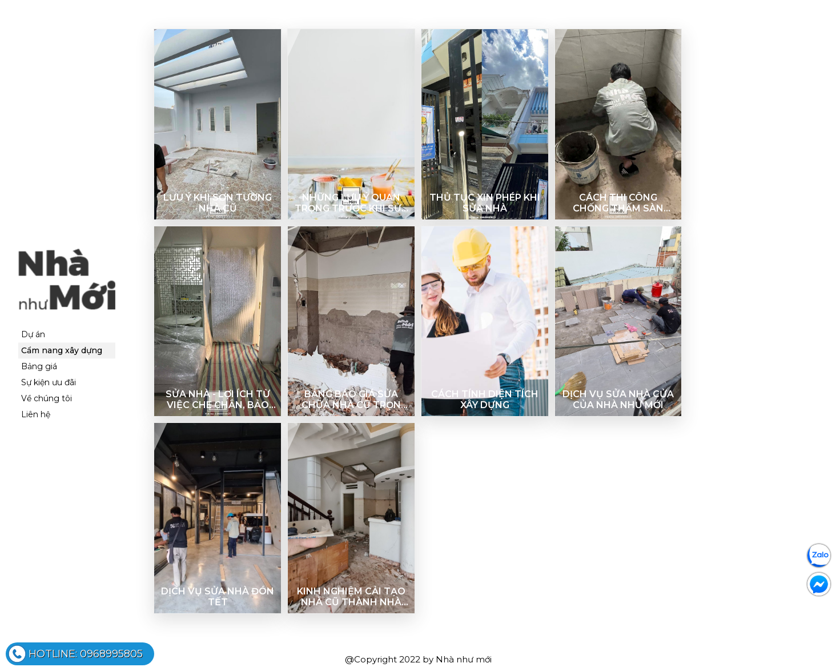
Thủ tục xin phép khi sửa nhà (484, 203)
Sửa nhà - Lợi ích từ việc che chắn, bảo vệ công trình (218, 399)
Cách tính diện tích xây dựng (484, 399)
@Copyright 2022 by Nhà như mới (418, 659)
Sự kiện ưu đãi (48, 383)
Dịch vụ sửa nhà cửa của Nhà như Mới (618, 399)
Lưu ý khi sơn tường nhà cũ (217, 203)
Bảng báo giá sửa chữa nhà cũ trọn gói (351, 399)
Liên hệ (35, 415)
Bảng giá (39, 367)
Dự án (33, 335)
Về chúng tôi (46, 399)
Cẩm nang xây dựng (61, 351)
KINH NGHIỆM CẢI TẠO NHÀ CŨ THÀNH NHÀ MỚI (351, 597)
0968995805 (86, 654)
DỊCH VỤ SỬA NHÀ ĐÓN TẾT (217, 597)
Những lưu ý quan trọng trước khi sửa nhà (351, 203)
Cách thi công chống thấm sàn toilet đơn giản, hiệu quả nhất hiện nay (618, 203)
